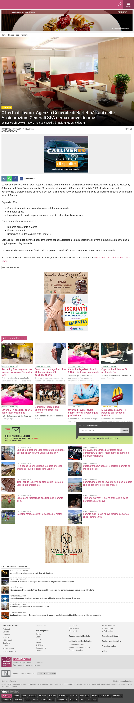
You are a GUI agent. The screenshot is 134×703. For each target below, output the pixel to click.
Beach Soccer (74, 628)
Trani (82, 700)
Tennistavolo (41, 648)
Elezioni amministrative (111, 641)
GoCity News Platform (47, 673)
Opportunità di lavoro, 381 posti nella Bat (115, 371)
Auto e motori (107, 628)
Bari (24, 696)
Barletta (6, 696)
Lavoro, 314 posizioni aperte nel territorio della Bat (17, 411)
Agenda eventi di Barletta (79, 636)
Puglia (27, 700)
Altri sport (73, 631)
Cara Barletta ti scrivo (77, 644)
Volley (38, 639)
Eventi (5, 646)
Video (104, 651)
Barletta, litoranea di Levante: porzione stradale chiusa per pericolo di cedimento (107, 483)
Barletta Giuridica (76, 650)
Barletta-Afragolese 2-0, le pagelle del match (39, 514)
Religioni (6, 629)
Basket (38, 637)
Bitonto (42, 696)
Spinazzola (62, 700)
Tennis (38, 642)
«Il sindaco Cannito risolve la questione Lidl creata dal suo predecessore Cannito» (39, 467)
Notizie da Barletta (10, 625)
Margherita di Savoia (101, 696)
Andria (16, 696)
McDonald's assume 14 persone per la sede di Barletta (113, 413)
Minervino (117, 696)
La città (6, 632)
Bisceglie (32, 696)
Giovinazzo (84, 696)
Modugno (7, 700)
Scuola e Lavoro (9, 651)
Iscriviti (125, 430)
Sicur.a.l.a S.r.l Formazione (79, 647)
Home (3, 35)
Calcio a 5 (73, 625)
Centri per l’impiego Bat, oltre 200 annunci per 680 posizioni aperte (50, 372)
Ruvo (35, 700)
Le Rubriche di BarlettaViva (80, 641)
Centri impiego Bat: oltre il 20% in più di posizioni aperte (83, 371)
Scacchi (39, 651)
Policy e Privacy (27, 674)
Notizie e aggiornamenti (18, 35)
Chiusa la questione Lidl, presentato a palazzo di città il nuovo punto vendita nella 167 (41, 451)
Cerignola (63, 696)
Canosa (52, 696)
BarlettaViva (16, 4)
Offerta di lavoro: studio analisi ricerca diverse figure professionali (83, 413)
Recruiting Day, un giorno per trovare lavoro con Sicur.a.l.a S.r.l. (17, 372)
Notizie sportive (42, 630)
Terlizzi (73, 700)
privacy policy (112, 438)
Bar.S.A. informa (108, 625)
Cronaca (6, 634)
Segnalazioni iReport (110, 636)
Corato (73, 696)
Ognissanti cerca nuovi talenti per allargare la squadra (47, 410)
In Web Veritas (107, 631)
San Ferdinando (47, 700)
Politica (6, 637)
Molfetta (18, 700)
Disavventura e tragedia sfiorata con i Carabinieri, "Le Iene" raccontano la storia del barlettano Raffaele (106, 452)
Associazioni (41, 625)
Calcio (38, 634)
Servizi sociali (8, 648)
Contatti (15, 674)
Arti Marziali (40, 645)
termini (100, 438)
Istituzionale (8, 640)
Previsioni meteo (109, 646)
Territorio (6, 643)
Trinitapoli (92, 700)
